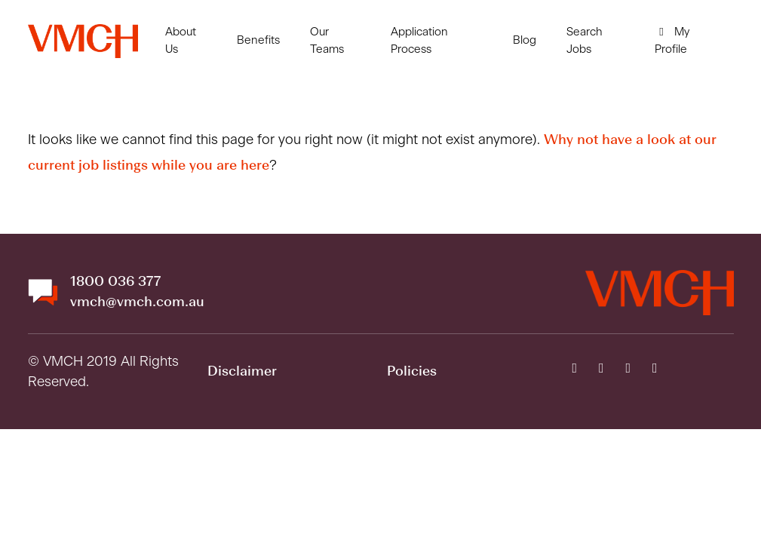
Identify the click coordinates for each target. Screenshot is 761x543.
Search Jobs (584, 40)
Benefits (258, 40)
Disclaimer (242, 372)
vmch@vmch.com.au (137, 302)
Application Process (419, 40)
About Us (180, 40)
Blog (524, 40)
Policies (412, 372)
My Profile (672, 40)
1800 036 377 (115, 282)
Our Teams (327, 40)
